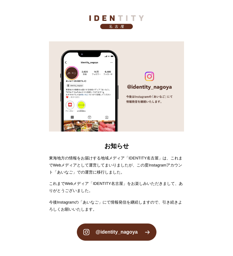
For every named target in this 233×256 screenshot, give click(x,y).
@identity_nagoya (116, 232)
